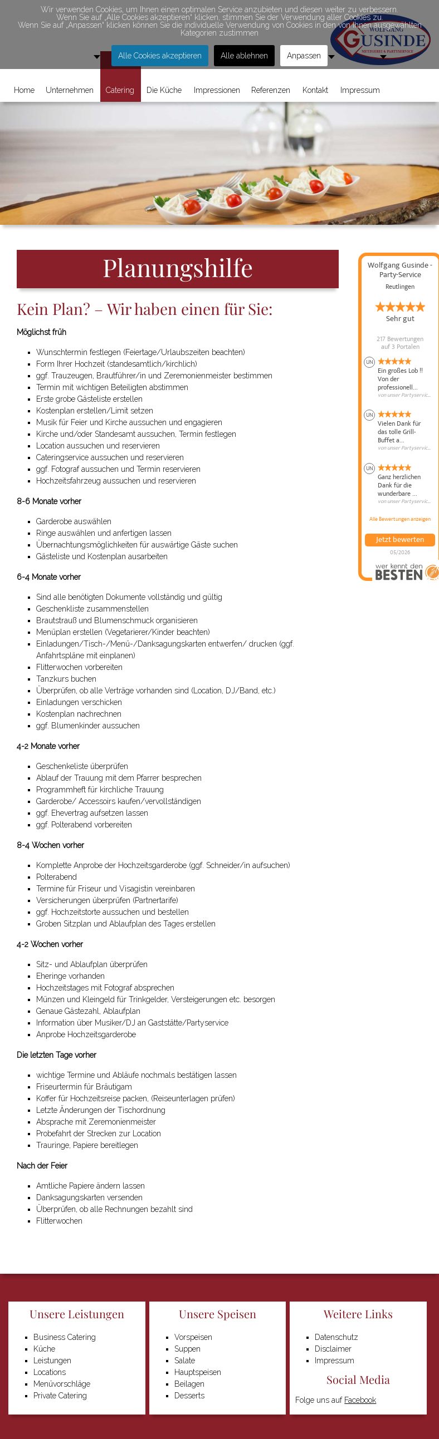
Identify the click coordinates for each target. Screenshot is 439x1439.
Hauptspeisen (197, 1372)
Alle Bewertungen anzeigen (400, 519)
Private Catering (60, 1395)
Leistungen (52, 1360)
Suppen (187, 1348)
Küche (44, 1348)
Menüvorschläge (61, 1383)
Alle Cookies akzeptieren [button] (160, 55)
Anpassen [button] (304, 55)
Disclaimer (333, 1348)
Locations (49, 1372)
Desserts (189, 1395)
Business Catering (64, 1337)
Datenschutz (336, 1337)
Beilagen (189, 1383)
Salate (184, 1360)
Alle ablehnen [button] (244, 55)
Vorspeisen (193, 1337)
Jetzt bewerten (400, 540)
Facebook (360, 1400)
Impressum (334, 1360)
